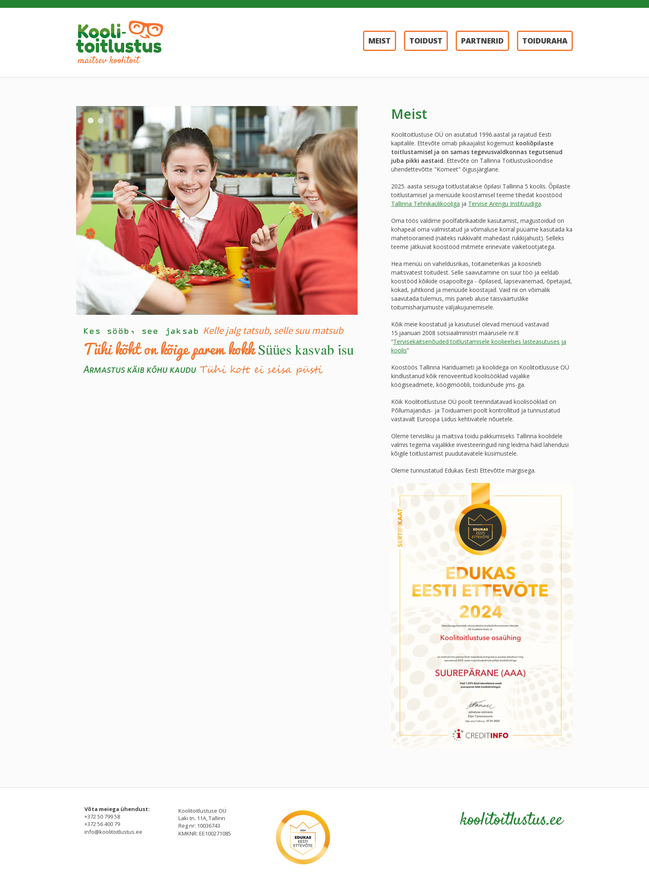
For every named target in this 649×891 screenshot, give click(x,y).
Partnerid (482, 41)
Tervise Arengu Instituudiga (504, 204)
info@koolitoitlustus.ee (113, 831)
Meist (379, 41)
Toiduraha (544, 41)
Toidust (425, 41)
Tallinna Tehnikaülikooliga (425, 204)
